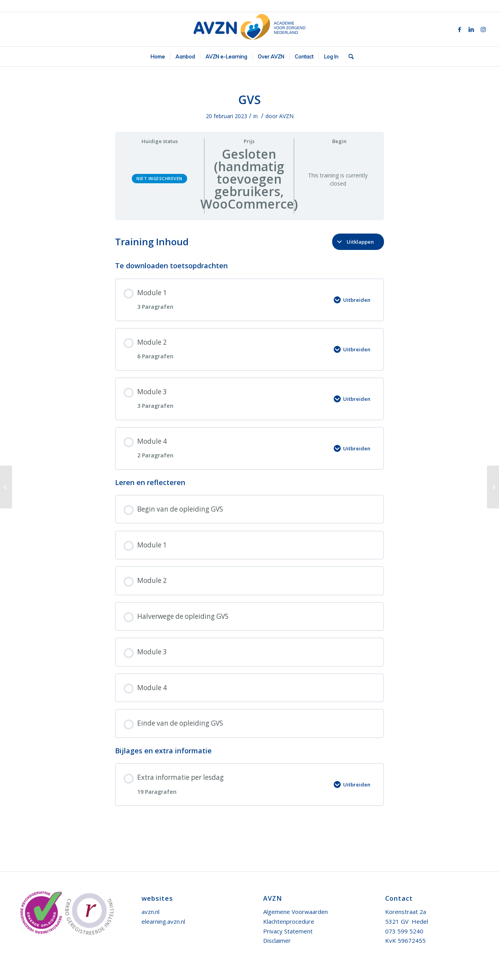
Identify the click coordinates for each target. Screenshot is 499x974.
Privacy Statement (288, 931)
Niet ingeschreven (159, 178)
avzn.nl (150, 912)
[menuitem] (157, 56)
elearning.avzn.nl (163, 921)
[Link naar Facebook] (459, 29)
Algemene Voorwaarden (295, 912)
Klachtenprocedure (288, 921)
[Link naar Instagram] (483, 29)
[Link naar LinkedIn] (471, 29)
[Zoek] (348, 56)
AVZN (286, 116)
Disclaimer (277, 940)
